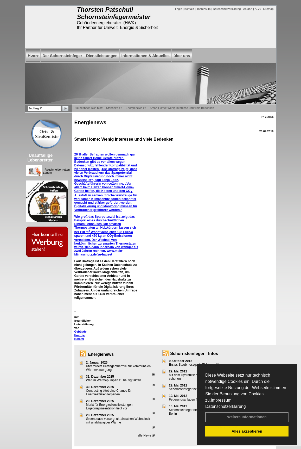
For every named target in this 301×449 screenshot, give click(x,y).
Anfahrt (247, 8)
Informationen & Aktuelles (145, 55)
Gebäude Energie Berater (80, 335)
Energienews (101, 354)
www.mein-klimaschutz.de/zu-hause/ (98, 252)
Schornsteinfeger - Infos (194, 353)
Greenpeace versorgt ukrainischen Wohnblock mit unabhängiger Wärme (118, 420)
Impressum (221, 400)
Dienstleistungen (102, 55)
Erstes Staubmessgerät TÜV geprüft (194, 364)
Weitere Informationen (247, 417)
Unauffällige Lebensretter (40, 157)
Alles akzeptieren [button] (247, 431)
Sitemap (268, 8)
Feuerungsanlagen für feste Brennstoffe (196, 399)
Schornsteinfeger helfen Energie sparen (196, 389)
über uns (182, 55)
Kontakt (189, 8)
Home (33, 55)
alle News (146, 435)
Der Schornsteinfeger (62, 55)
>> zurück (267, 116)
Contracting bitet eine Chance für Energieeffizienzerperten (109, 392)
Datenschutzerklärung (225, 406)
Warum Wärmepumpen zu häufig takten (113, 380)
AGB (258, 8)
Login (178, 8)
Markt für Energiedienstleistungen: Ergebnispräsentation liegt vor (109, 406)
